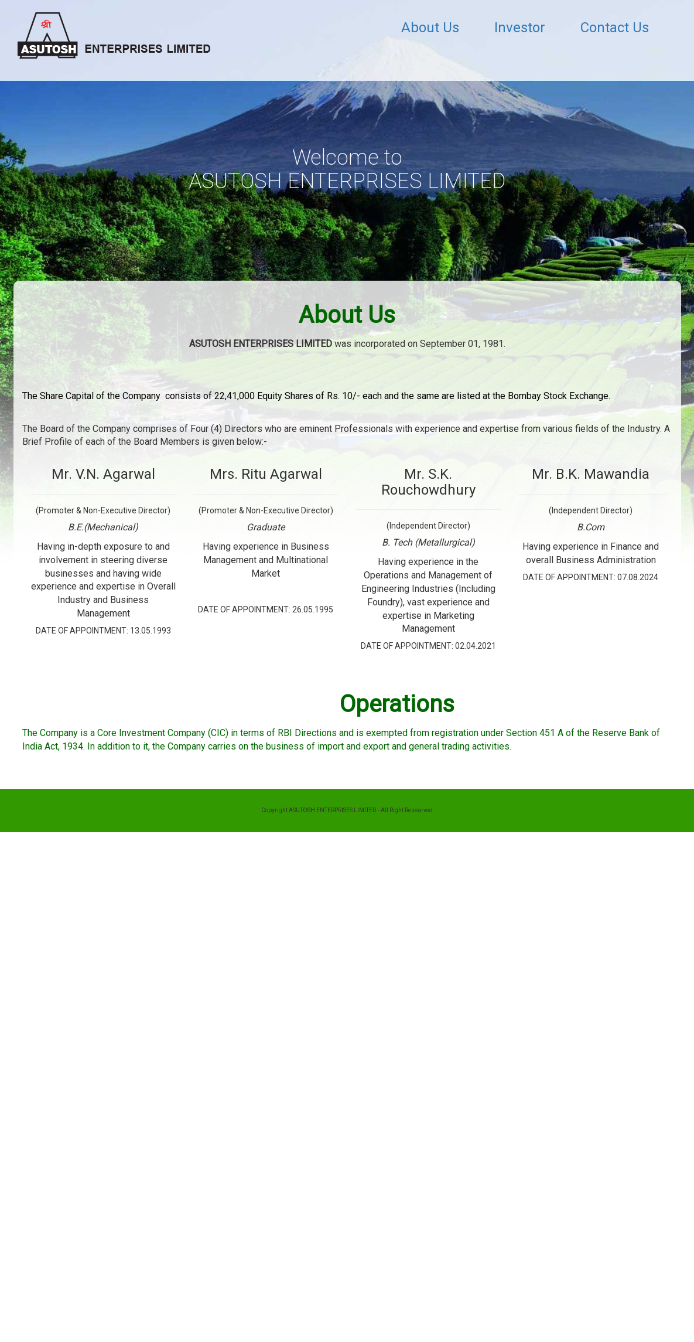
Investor (519, 27)
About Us (430, 27)
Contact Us (614, 27)
